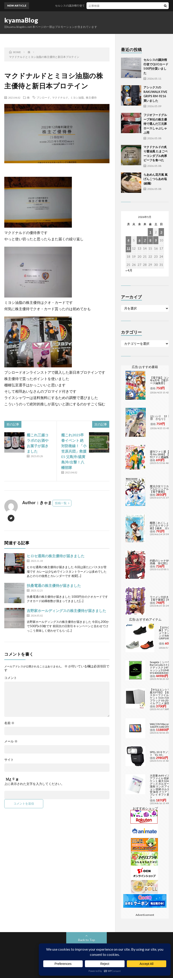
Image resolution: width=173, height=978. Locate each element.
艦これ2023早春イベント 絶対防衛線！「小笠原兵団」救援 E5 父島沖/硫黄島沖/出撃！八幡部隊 (73, 451)
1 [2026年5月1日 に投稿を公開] (150, 232)
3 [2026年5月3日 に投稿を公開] (161, 232)
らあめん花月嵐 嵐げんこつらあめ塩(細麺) (155, 179)
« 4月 (128, 270)
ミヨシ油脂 (77, 97)
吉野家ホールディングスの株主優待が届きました (66, 610)
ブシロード (43, 97)
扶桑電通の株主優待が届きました (54, 585)
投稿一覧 (61, 503)
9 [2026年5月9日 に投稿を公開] (156, 240)
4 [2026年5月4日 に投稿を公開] (128, 240)
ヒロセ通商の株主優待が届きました (55, 556)
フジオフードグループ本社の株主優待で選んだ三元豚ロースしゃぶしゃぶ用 (155, 123)
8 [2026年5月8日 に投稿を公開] (150, 240)
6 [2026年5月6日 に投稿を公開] (139, 240)
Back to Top (86, 940)
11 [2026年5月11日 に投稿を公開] (128, 248)
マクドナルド (60, 97)
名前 (9, 723)
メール (11, 741)
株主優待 (91, 97)
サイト (9, 759)
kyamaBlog (21, 20)
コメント (10, 677)
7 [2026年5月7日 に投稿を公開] (145, 240)
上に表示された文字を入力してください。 (34, 783)
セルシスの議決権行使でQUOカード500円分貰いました (97, 5)
